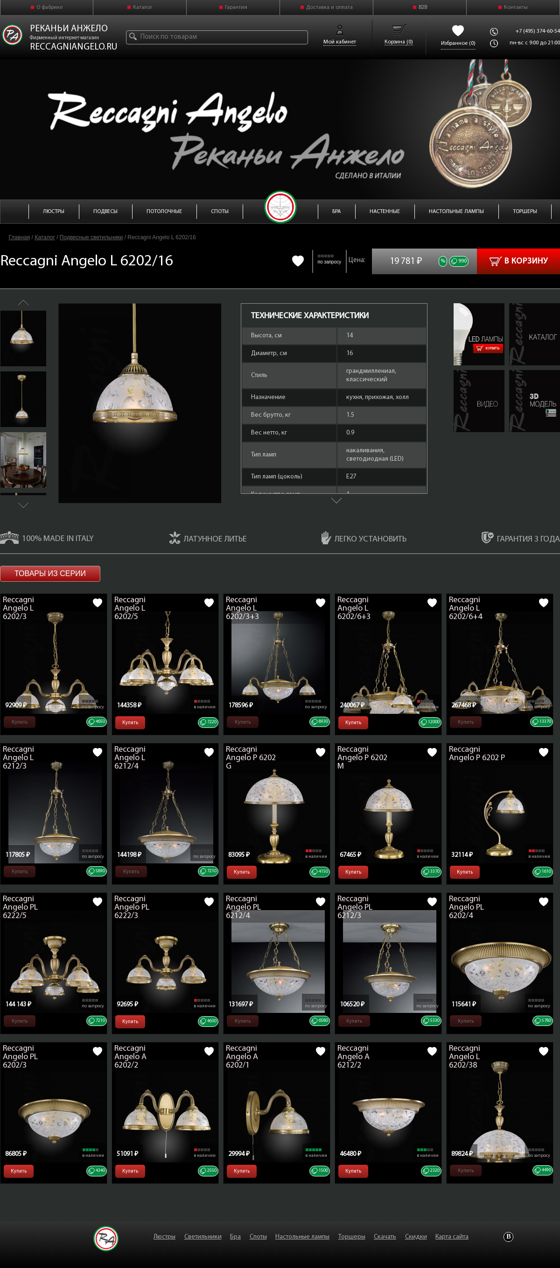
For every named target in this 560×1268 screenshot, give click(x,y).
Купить (488, 348)
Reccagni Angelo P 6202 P (477, 753)
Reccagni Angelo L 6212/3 (18, 758)
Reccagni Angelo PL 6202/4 (466, 907)
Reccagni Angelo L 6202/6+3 (354, 608)
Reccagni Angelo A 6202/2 (130, 1057)
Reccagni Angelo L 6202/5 (130, 608)
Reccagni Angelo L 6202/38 (464, 1057)
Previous (23, 302)
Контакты (516, 7)
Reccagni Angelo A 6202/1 (242, 1057)
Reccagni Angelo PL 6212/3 (354, 907)
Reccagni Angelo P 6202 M (362, 758)
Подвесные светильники (91, 237)
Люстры (164, 1236)
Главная (19, 237)
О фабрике (49, 7)
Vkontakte (508, 1237)
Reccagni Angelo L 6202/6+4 (465, 608)
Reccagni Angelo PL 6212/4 (243, 907)
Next (23, 505)
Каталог (143, 7)
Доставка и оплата (329, 7)
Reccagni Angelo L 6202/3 (18, 608)
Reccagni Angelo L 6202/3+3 (242, 608)
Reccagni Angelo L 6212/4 (130, 758)
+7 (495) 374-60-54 (538, 31)
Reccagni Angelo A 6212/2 (353, 1057)
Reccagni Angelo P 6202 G (251, 758)
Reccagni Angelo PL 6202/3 (20, 1057)
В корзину (519, 261)
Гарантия (236, 7)
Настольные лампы (302, 1236)
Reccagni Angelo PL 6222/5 (20, 907)
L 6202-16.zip (526, 374)
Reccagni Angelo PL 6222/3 (131, 907)
